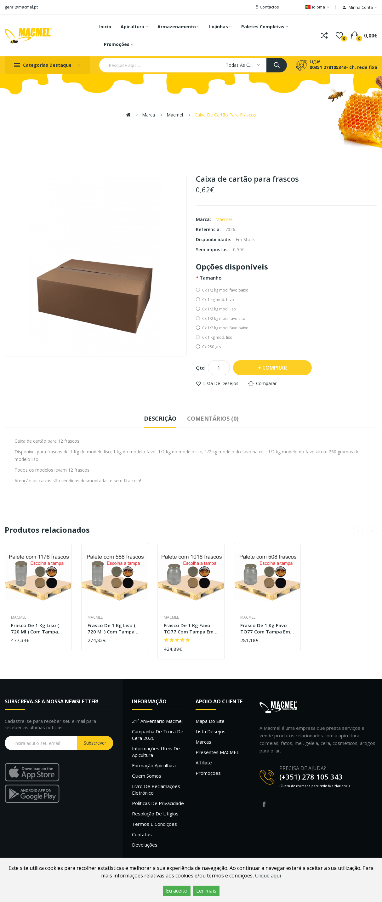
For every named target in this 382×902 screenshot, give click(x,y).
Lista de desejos (220, 383)
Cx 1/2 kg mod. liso (216, 309)
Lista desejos (210, 731)
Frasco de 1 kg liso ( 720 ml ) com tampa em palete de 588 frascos (111, 628)
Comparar (266, 383)
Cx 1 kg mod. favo (215, 299)
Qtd (200, 368)
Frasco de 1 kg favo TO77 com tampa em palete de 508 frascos (266, 628)
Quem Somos (146, 776)
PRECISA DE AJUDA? (302, 768)
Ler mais (206, 890)
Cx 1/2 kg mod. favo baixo (222, 290)
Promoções (208, 773)
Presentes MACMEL (217, 752)
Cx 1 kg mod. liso (214, 337)
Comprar (274, 367)
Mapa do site (210, 721)
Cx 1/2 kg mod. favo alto (220, 318)
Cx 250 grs (208, 346)
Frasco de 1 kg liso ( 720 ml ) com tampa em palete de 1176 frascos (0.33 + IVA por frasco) (37, 628)
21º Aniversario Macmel (157, 721)
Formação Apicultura (154, 765)
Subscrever (95, 743)
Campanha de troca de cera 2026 (157, 734)
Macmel (175, 115)
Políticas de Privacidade (158, 803)
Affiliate (204, 762)
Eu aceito (176, 890)
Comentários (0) (212, 418)
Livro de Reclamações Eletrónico (156, 789)
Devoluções (144, 845)
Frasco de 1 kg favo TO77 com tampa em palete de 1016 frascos (191, 628)
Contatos (142, 834)
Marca (148, 115)
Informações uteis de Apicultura (156, 751)
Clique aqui (268, 875)
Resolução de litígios (155, 813)
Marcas (203, 742)
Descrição (160, 418)
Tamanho (211, 278)
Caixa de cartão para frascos (225, 115)
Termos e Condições (154, 824)
